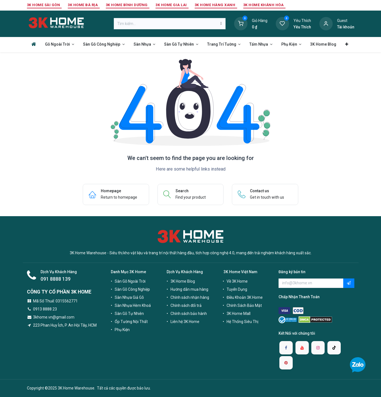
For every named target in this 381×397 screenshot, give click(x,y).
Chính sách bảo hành (189, 313)
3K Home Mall (238, 313)
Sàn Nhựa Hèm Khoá (133, 305)
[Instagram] (318, 347)
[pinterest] (286, 362)
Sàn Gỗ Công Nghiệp (132, 289)
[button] (348, 283)
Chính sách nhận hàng (190, 297)
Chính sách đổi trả (186, 305)
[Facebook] (286, 347)
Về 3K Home (237, 281)
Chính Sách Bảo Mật (244, 305)
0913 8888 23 (45, 309)
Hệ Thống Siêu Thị (242, 321)
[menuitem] (34, 44)
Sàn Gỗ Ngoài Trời (130, 281)
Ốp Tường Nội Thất (131, 321)
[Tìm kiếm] (221, 23)
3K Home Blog (183, 281)
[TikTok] (334, 347)
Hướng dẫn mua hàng (189, 289)
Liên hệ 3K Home (185, 321)
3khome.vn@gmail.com (53, 317)
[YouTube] (302, 347)
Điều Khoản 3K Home (245, 297)
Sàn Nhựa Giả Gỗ (129, 297)
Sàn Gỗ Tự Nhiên (129, 313)
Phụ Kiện (122, 329)
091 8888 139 (56, 279)
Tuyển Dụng (237, 289)
